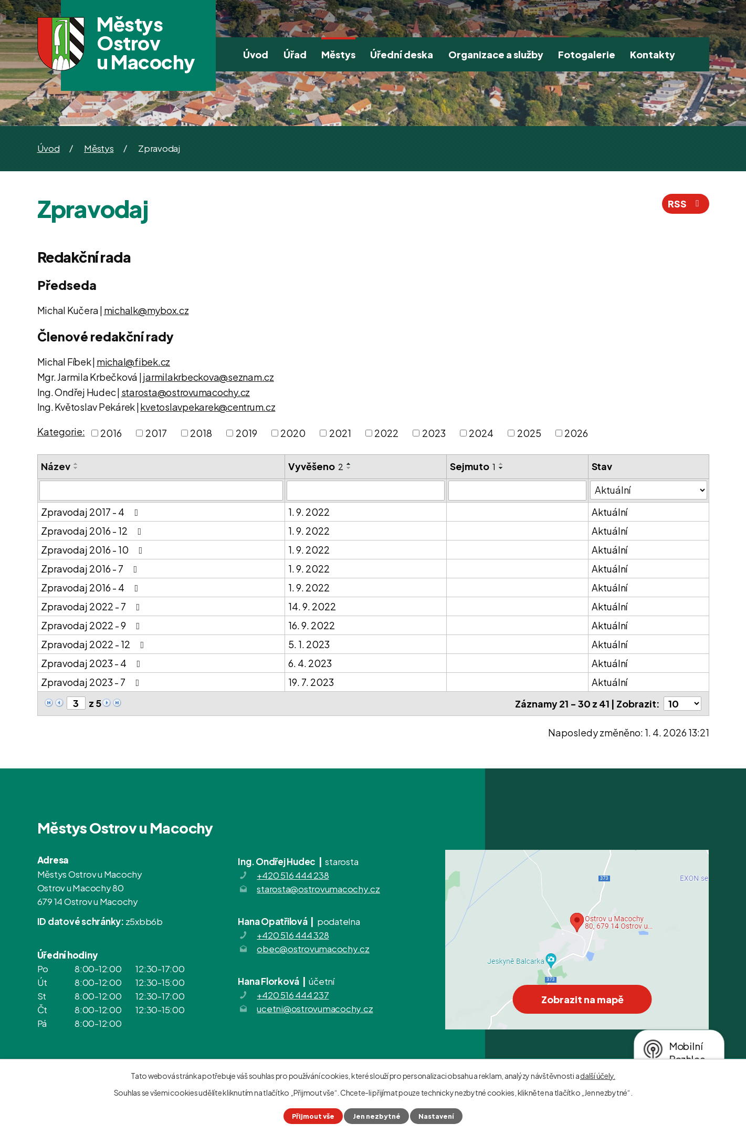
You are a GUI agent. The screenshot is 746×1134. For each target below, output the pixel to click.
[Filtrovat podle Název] (161, 491)
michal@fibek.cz (133, 362)
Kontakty (652, 54)
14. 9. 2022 (312, 606)
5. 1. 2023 (309, 644)
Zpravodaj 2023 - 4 (93, 663)
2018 (201, 433)
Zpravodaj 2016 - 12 (93, 531)
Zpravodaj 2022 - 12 (95, 644)
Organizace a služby (495, 54)
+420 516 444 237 (293, 995)
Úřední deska (401, 54)
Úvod (255, 54)
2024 (481, 433)
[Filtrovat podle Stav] (648, 490)
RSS (685, 203)
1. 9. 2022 (309, 512)
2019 (246, 433)
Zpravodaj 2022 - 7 (92, 606)
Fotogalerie (586, 54)
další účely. (597, 1075)
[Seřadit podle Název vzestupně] (76, 464)
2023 (434, 433)
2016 (111, 433)
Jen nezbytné (377, 1116)
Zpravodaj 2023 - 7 (92, 682)
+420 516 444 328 (293, 935)
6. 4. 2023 (310, 663)
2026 (576, 433)
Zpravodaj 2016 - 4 (92, 587)
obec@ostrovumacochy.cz (313, 948)
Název (55, 466)
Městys (338, 54)
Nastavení (436, 1116)
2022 (386, 433)
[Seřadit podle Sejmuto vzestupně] (501, 464)
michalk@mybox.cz (146, 310)
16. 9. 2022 (311, 625)
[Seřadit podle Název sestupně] (76, 468)
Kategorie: (61, 431)
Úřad (295, 54)
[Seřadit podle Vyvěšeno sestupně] (349, 468)
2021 (340, 433)
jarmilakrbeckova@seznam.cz (208, 377)
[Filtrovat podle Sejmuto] (517, 491)
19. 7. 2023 (311, 682)
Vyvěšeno (315, 466)
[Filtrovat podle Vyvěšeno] (366, 491)
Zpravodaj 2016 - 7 (91, 569)
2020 (293, 433)
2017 (156, 433)
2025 (529, 433)
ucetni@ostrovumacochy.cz (315, 1008)
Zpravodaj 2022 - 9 (92, 625)
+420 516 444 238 (293, 875)
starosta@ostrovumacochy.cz (185, 392)
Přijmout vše (313, 1116)
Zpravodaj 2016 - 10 (94, 550)
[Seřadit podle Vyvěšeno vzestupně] (349, 464)
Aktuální (609, 512)
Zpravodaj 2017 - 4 (92, 512)
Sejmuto (473, 466)
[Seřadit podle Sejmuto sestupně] (501, 468)
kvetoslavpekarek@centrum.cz (207, 407)
